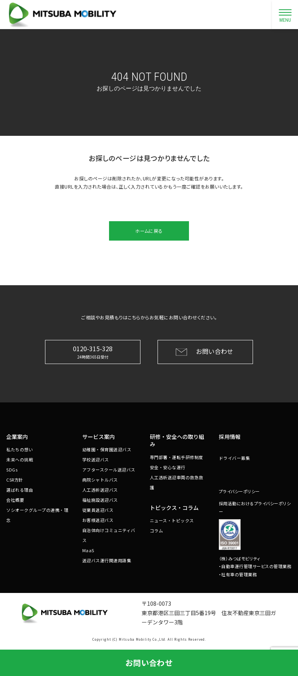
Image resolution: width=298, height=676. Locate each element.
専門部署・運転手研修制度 (176, 457)
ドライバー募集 (234, 458)
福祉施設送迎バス (100, 500)
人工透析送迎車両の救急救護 (176, 482)
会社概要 (15, 500)
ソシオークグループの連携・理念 (37, 515)
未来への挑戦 (19, 459)
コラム (156, 530)
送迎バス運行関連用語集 (107, 560)
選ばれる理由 (19, 490)
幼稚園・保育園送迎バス (107, 449)
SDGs (11, 469)
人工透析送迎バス (100, 490)
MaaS (88, 550)
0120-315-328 (93, 352)
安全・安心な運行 (167, 467)
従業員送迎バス (98, 510)
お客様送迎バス (98, 520)
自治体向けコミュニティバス (108, 535)
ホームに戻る (149, 230)
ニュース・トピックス (172, 520)
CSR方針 (14, 480)
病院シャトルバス (100, 480)
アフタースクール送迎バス (108, 469)
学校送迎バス (95, 459)
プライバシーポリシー (239, 491)
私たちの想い (19, 449)
